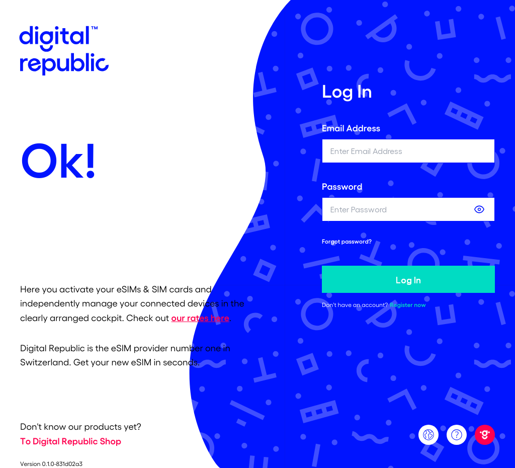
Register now (407, 304)
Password (342, 186)
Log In (408, 279)
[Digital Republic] (485, 435)
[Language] (428, 435)
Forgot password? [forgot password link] (347, 241)
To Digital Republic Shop (70, 440)
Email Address (351, 127)
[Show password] (479, 209)
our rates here (200, 317)
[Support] (457, 435)
